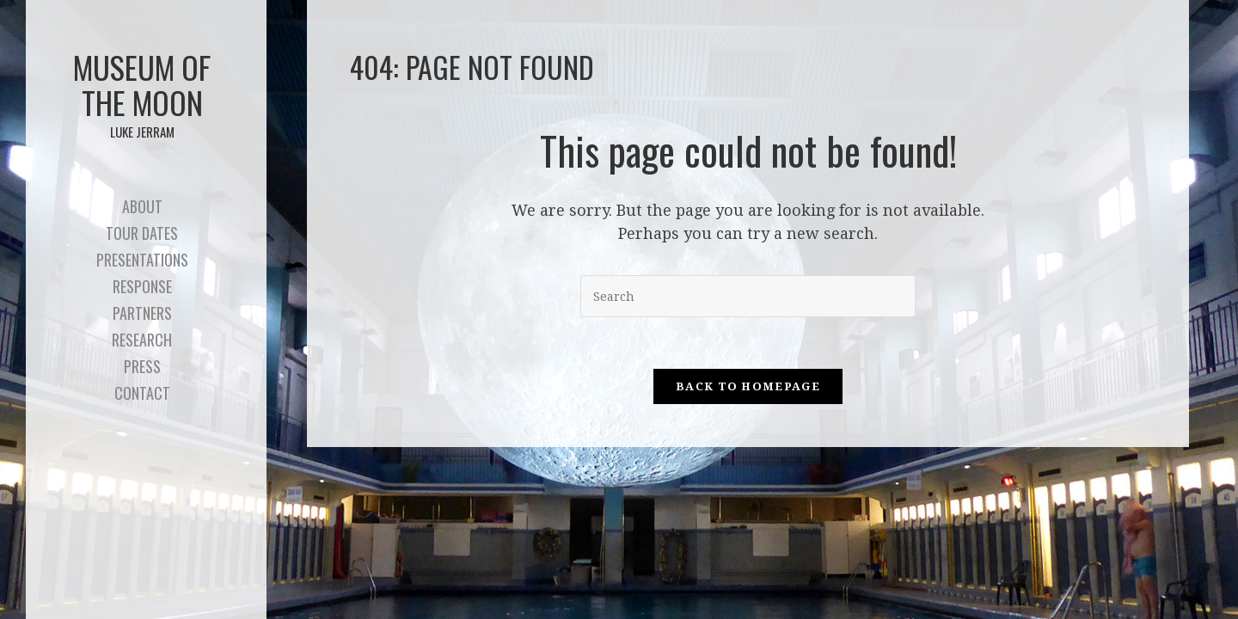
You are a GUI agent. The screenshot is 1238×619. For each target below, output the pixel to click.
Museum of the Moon (142, 93)
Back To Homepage (748, 386)
